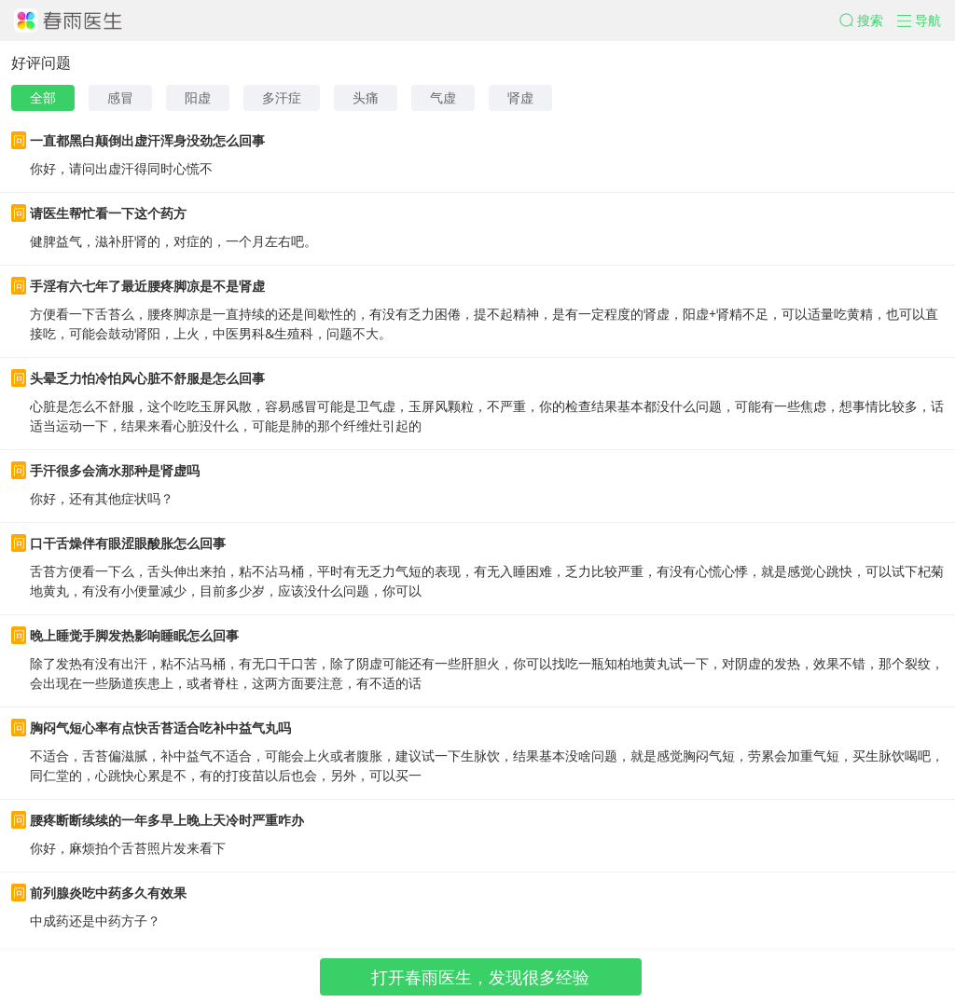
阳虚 (198, 97)
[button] (868, 20)
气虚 (443, 97)
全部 (43, 97)
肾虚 (520, 97)
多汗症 (281, 97)
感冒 (120, 97)
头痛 (366, 97)
